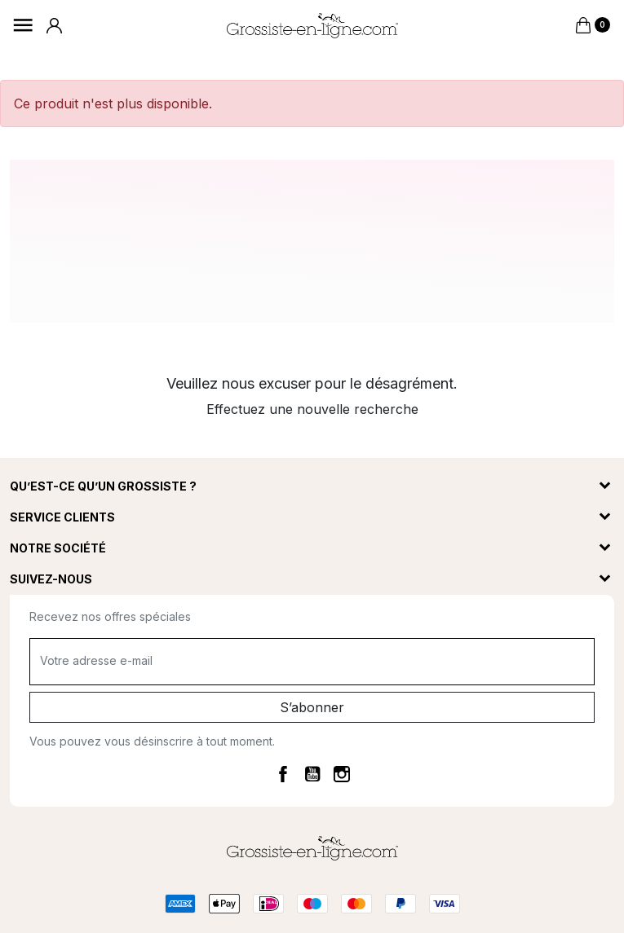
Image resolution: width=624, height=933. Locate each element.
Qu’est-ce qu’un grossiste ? (103, 486)
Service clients (62, 517)
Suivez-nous (51, 579)
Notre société (58, 548)
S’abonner (312, 707)
